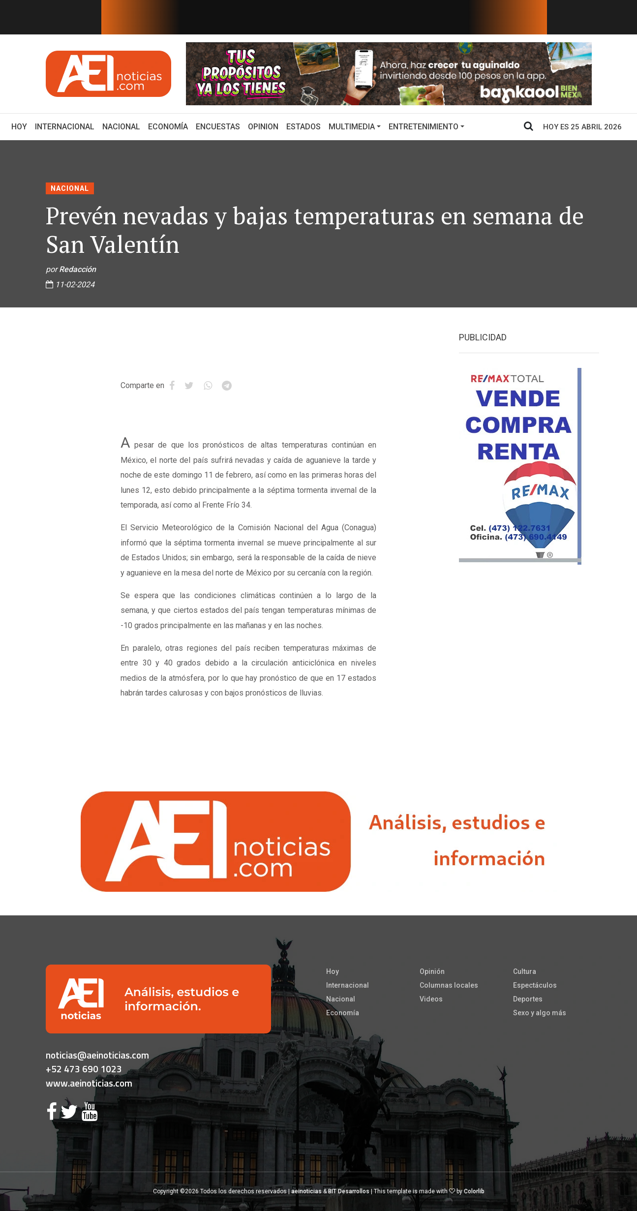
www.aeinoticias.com (89, 1083)
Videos (431, 999)
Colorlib (474, 1191)
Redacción (77, 269)
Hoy (21, 126)
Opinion (263, 126)
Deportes (528, 999)
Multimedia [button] (352, 126)
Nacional (121, 126)
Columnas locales (449, 985)
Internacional (64, 126)
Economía (168, 126)
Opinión (432, 971)
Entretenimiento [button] (423, 126)
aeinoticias (306, 1191)
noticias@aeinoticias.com (97, 1055)
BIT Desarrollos (348, 1191)
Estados (303, 126)
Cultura (524, 971)
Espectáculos (535, 985)
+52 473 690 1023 (84, 1068)
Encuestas (218, 126)
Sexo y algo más (539, 1013)
